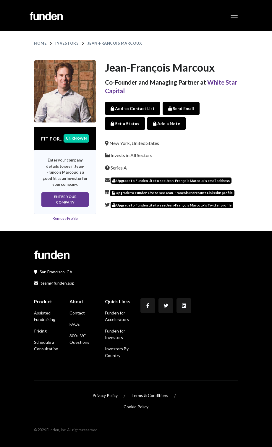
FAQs (74, 324)
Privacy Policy (105, 395)
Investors (67, 43)
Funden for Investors (115, 334)
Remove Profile (65, 218)
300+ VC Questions (79, 339)
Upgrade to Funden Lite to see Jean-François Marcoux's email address (171, 180)
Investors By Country (117, 352)
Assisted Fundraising (44, 316)
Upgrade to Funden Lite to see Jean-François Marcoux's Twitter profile (171, 205)
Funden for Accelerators (117, 316)
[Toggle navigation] (234, 15)
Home (40, 43)
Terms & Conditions (149, 395)
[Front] (51, 254)
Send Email (181, 108)
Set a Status (125, 123)
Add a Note (166, 123)
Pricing (40, 330)
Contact (77, 312)
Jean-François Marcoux (115, 43)
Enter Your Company (65, 199)
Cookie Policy (136, 406)
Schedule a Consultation (46, 345)
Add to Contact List (133, 108)
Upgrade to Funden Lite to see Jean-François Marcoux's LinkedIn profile (172, 193)
